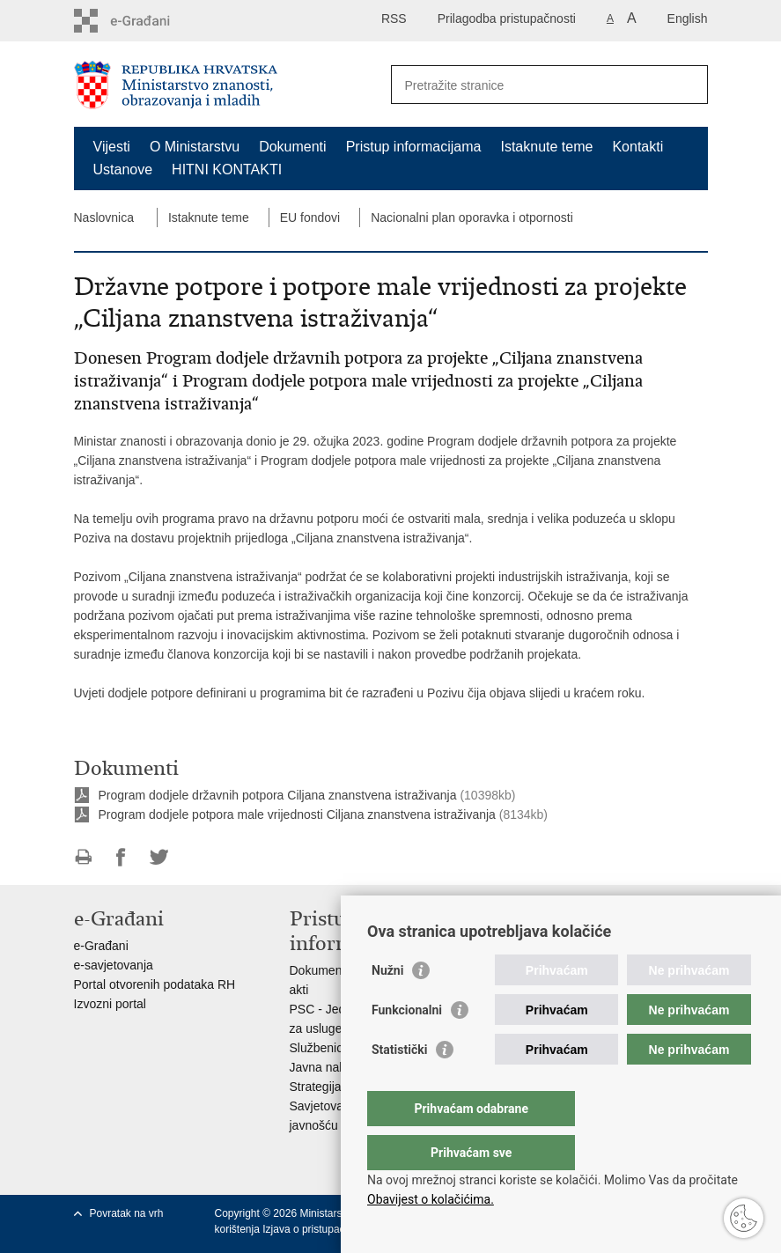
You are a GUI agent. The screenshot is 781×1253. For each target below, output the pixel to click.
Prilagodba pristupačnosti (507, 18)
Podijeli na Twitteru (159, 857)
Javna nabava (328, 1067)
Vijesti (111, 146)
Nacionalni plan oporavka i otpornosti (472, 217)
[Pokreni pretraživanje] (688, 84)
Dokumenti (292, 146)
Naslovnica (104, 217)
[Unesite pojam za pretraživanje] (530, 85)
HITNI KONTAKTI (227, 169)
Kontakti (637, 146)
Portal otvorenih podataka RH (155, 984)
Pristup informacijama (414, 146)
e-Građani (101, 946)
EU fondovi (310, 217)
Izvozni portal (110, 1004)
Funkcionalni (407, 1045)
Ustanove (123, 169)
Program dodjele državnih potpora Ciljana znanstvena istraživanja (278, 795)
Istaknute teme (546, 146)
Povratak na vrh (127, 1213)
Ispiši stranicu (83, 857)
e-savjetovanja (113, 965)
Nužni (387, 1006)
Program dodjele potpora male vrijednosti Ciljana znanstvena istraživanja (297, 814)
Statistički (399, 1085)
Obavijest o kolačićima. (430, 1199)
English (687, 18)
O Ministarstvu (194, 146)
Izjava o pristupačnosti (314, 1229)
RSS (394, 18)
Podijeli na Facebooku (121, 857)
